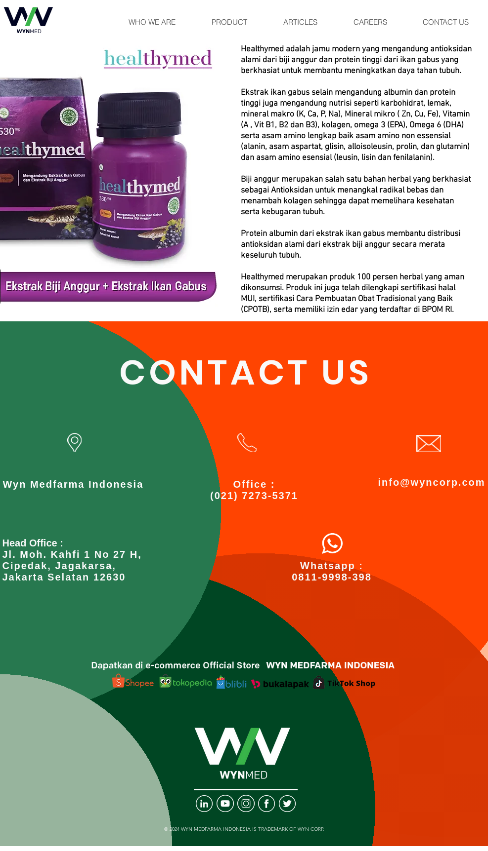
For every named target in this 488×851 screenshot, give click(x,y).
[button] (152, 22)
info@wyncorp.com (431, 482)
